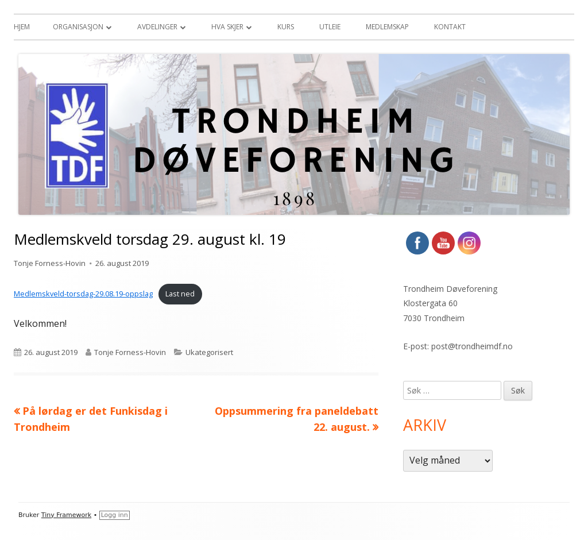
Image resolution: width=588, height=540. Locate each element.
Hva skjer (227, 27)
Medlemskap (387, 27)
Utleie (330, 27)
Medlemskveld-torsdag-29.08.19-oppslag (83, 293)
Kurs (285, 27)
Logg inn (114, 515)
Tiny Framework (66, 515)
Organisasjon (78, 27)
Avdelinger (157, 27)
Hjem (22, 27)
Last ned (180, 293)
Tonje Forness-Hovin (50, 263)
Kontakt (450, 27)
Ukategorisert (209, 352)
